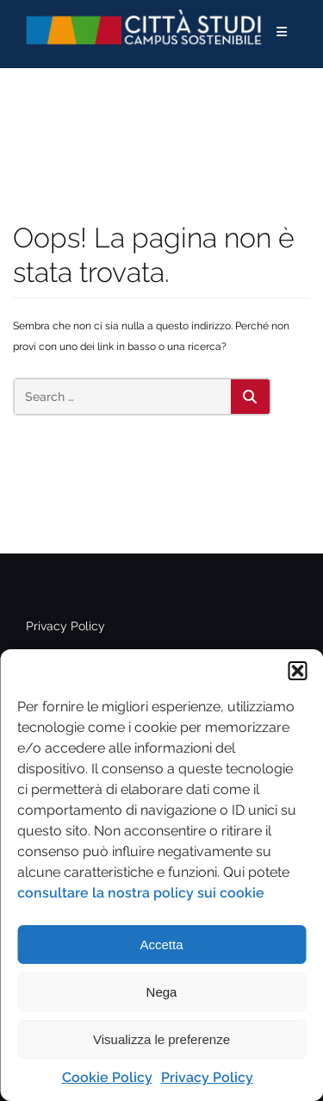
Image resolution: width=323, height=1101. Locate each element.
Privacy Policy (207, 1077)
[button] (297, 670)
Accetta (161, 944)
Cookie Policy (107, 1077)
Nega (161, 992)
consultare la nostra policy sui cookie (140, 893)
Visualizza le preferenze (161, 1039)
